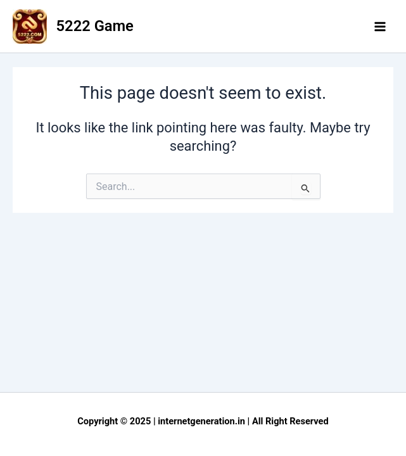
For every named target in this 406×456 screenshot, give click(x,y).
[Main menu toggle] (380, 26)
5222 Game (95, 26)
